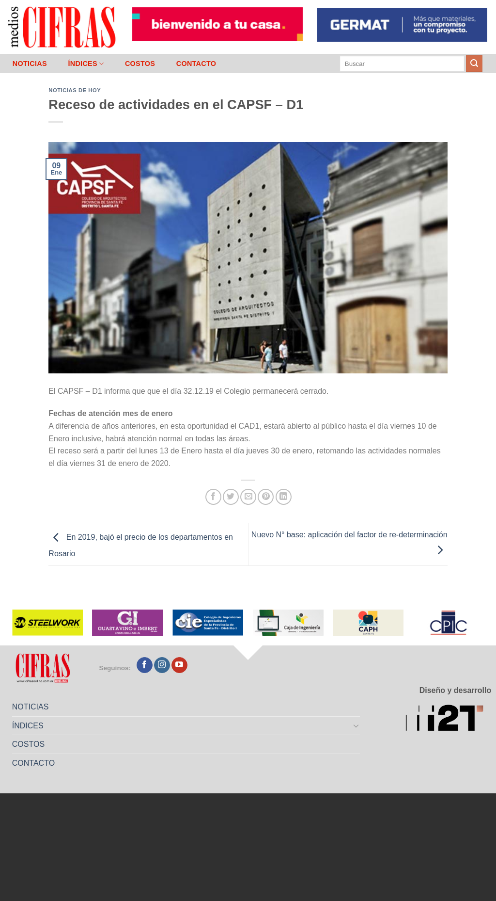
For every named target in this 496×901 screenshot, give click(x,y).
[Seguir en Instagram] (162, 665)
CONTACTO (196, 63)
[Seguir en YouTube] (179, 665)
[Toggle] (356, 725)
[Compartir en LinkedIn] (284, 497)
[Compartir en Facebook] (213, 497)
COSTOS (140, 63)
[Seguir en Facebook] (145, 665)
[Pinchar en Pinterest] (266, 497)
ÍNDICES (86, 63)
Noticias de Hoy (74, 90)
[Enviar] (474, 63)
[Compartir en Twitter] (231, 497)
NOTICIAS (30, 63)
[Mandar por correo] (248, 497)
